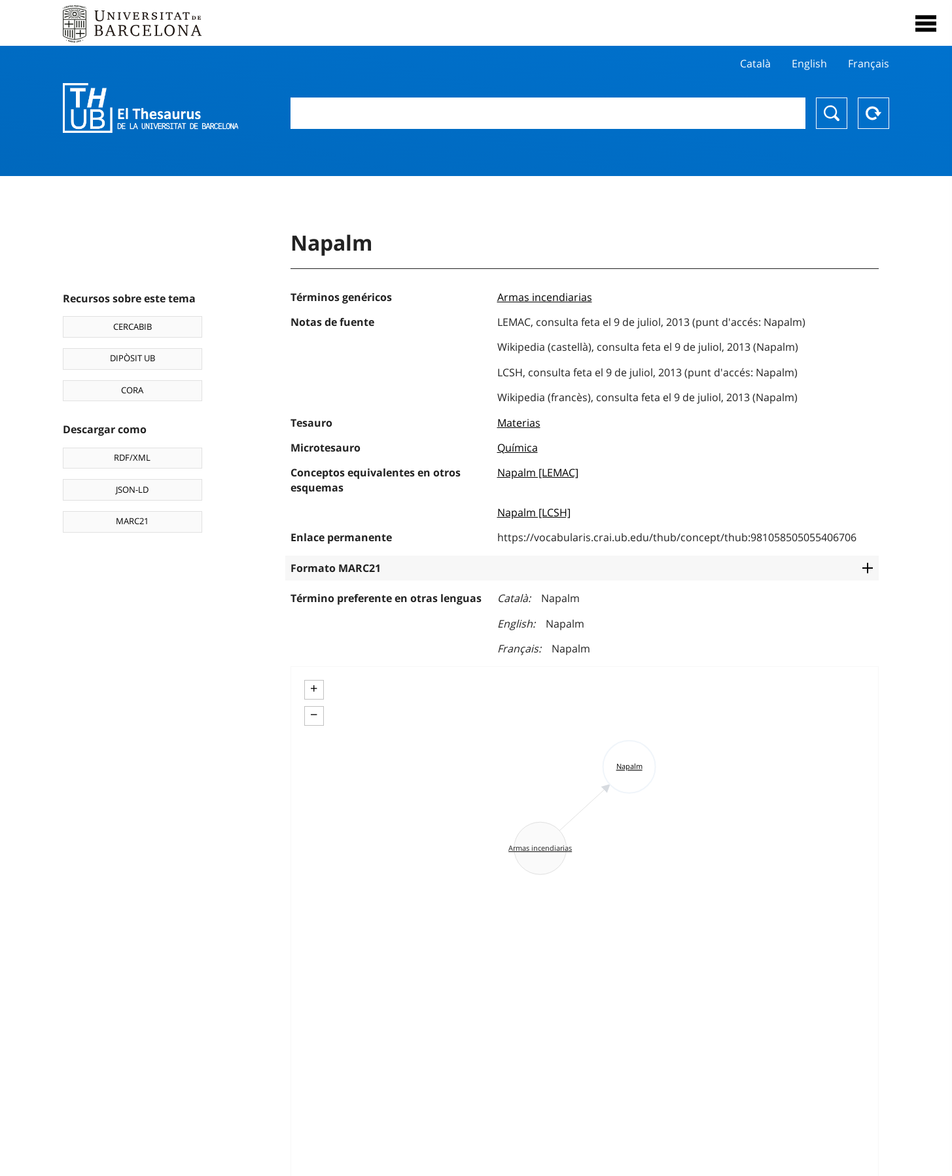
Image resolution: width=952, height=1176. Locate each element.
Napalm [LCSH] (534, 512)
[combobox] (548, 113)
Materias (518, 423)
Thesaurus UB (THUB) (150, 108)
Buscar (831, 113)
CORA (132, 390)
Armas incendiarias (544, 297)
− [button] (313, 714)
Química (517, 447)
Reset (873, 113)
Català (755, 63)
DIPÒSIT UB (132, 358)
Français (868, 63)
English (809, 63)
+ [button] (313, 688)
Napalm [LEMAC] (537, 472)
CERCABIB (132, 326)
